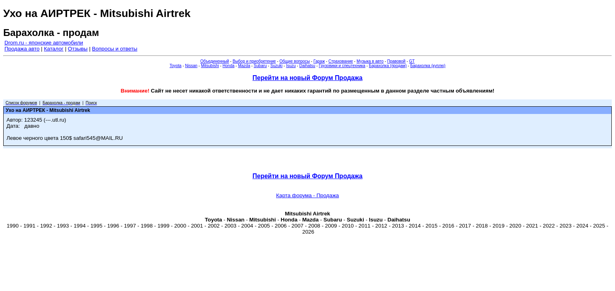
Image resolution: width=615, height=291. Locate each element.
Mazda (244, 65)
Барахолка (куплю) (427, 65)
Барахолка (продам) (388, 65)
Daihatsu (307, 65)
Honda (228, 65)
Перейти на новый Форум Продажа (307, 77)
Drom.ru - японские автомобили (43, 43)
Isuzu (291, 65)
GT (412, 61)
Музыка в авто (370, 61)
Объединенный (214, 61)
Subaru (260, 65)
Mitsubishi (210, 65)
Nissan (191, 65)
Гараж (319, 61)
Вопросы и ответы (114, 49)
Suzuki (276, 65)
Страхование (340, 61)
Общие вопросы (294, 61)
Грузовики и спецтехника (342, 65)
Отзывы (78, 49)
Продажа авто (22, 49)
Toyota (175, 65)
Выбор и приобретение (254, 61)
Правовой (396, 61)
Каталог (53, 49)
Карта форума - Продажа (307, 195)
